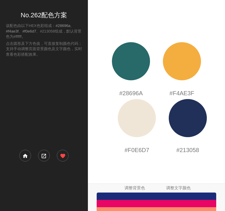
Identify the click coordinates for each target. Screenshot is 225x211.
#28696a (63, 25)
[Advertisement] (44, 102)
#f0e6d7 (29, 31)
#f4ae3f (12, 31)
